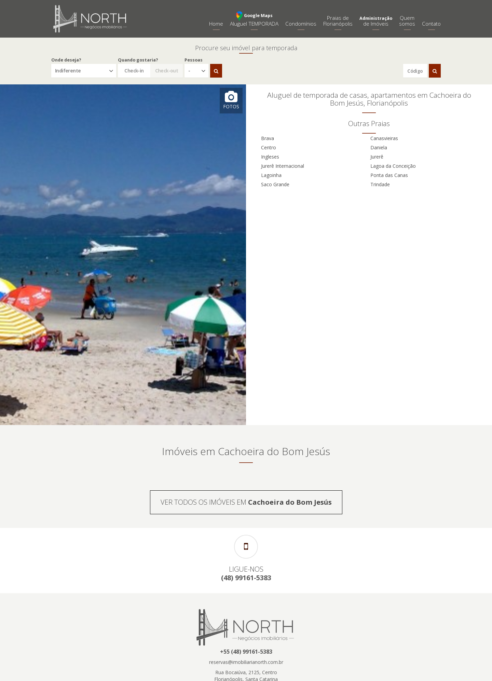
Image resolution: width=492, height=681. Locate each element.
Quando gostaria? (138, 60)
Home (216, 23)
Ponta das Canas (389, 175)
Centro (268, 147)
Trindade (380, 184)
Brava (267, 138)
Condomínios (300, 23)
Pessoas (193, 60)
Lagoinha (271, 175)
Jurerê (376, 156)
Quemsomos (407, 20)
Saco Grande (275, 184)
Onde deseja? (66, 60)
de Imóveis (375, 21)
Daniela (378, 147)
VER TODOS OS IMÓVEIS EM (246, 502)
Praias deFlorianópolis (338, 20)
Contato (431, 23)
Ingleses (270, 156)
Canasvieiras (384, 138)
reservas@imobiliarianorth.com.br (246, 662)
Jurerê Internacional (282, 166)
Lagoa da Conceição (393, 166)
